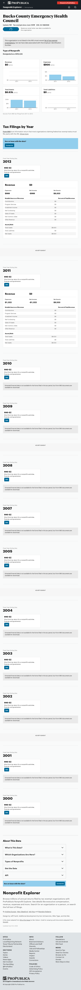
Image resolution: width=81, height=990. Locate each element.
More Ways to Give (62, 962)
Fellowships (40, 948)
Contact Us (9, 145)
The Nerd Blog (8, 964)
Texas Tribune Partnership (12, 944)
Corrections (33, 960)
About (31, 939)
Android (65, 941)
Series (5, 955)
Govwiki (5, 922)
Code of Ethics (34, 966)
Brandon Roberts (45, 911)
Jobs (31, 948)
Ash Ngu (32, 911)
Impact (32, 955)
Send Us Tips (60, 950)
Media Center (34, 951)
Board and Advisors (36, 941)
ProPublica (7, 939)
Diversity (32, 946)
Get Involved (7, 962)
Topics (5, 952)
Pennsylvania (28, 7)
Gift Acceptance (35, 971)
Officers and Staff (35, 944)
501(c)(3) (19, 54)
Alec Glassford (22, 911)
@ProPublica (7, 966)
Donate (58, 959)
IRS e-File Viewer (25, 920)
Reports (32, 953)
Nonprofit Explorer (12, 7)
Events (5, 969)
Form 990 (7, 131)
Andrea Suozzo (10, 911)
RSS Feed (59, 944)
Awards (32, 958)
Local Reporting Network (12, 941)
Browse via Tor (61, 955)
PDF (6, 175)
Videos (5, 957)
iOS (57, 941)
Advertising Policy (36, 969)
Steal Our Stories (62, 952)
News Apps (7, 959)
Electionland (7, 946)
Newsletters (60, 939)
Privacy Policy (34, 973)
